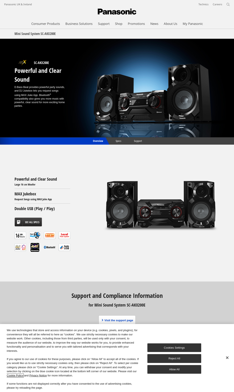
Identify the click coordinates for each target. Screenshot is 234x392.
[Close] (227, 357)
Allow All (174, 369)
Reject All (174, 358)
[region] (117, 358)
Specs (118, 141)
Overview (97, 141)
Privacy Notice (38, 375)
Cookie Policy (15, 375)
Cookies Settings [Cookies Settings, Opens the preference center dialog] (174, 347)
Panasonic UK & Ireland (18, 4)
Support (138, 141)
